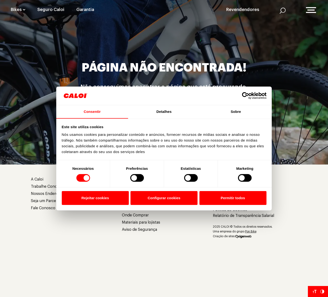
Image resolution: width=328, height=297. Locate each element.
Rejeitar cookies (95, 198)
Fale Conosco (43, 208)
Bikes (16, 9)
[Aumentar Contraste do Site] (322, 291)
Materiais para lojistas (141, 222)
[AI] (283, 10)
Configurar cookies (164, 198)
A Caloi (37, 179)
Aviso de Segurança (139, 229)
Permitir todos (233, 198)
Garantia (85, 9)
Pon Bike (250, 231)
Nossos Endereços (47, 194)
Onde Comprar (135, 215)
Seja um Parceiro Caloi (51, 201)
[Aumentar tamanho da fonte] (315, 291)
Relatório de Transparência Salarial (243, 216)
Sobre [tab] (236, 111)
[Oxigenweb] (243, 236)
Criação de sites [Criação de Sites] (224, 236)
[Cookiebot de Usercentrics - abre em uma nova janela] (245, 95)
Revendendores (242, 9)
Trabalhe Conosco (47, 186)
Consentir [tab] (92, 111)
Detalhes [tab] (163, 111)
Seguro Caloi (50, 9)
